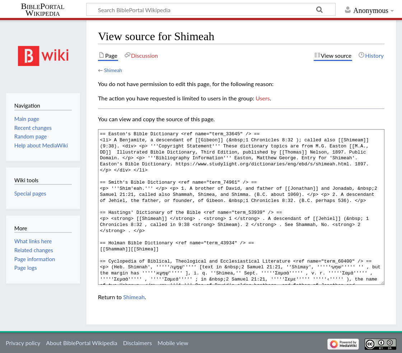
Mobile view (173, 342)
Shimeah (113, 70)
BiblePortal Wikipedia (42, 10)
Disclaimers (137, 342)
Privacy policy (23, 342)
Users (263, 98)
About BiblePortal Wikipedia (81, 342)
